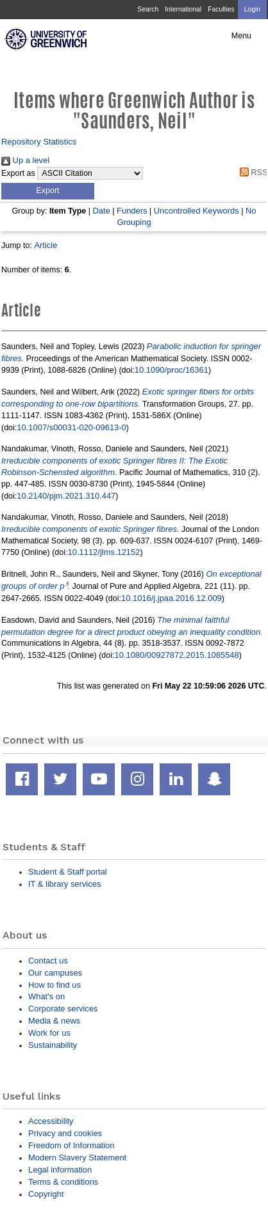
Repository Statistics (38, 141)
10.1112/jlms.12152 (104, 552)
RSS (251, 172)
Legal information (60, 1169)
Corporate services (63, 1008)
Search (147, 9)
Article (45, 245)
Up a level (25, 160)
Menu (241, 35)
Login (252, 9)
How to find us (54, 985)
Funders (132, 210)
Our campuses (55, 973)
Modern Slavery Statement (77, 1157)
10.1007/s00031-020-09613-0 (71, 427)
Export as (18, 173)
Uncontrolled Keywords (196, 210)
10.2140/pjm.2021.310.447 (66, 496)
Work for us (49, 1033)
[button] (47, 191)
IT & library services (64, 884)
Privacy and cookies (65, 1133)
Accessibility (50, 1121)
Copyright (45, 1194)
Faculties (221, 9)
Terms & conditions (63, 1182)
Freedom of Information (71, 1145)
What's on (46, 996)
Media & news (54, 1020)
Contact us (48, 960)
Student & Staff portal (67, 872)
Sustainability (52, 1045)
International (183, 9)
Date (101, 210)
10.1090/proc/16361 (171, 370)
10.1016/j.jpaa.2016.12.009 (171, 598)
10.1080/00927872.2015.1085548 (176, 655)
